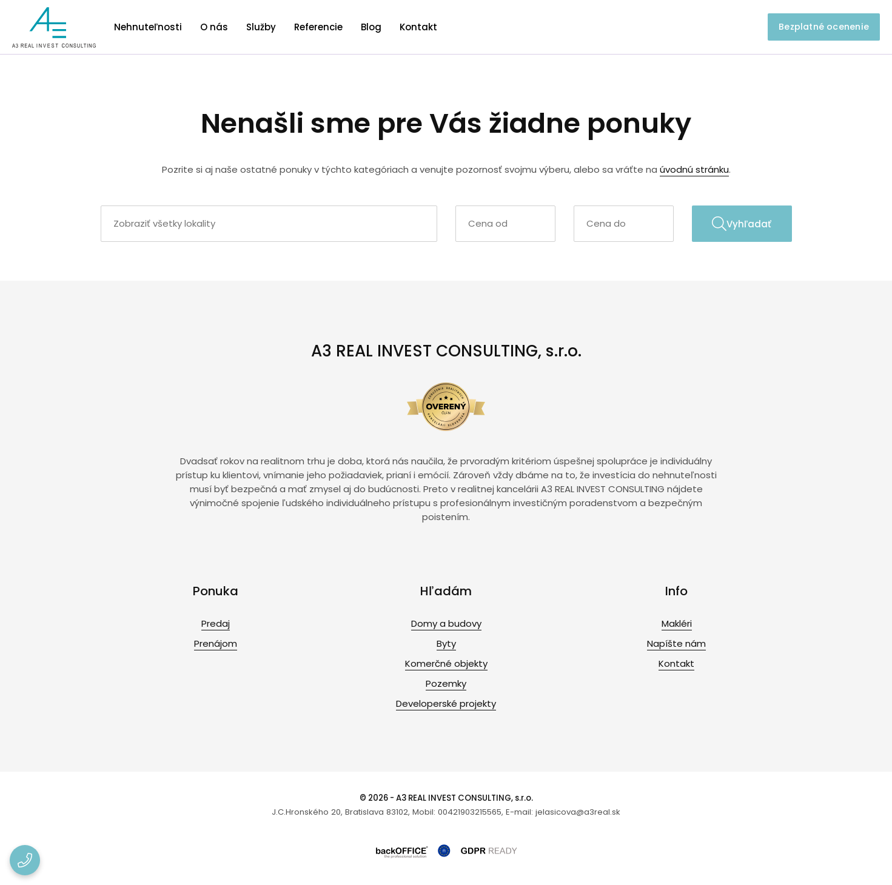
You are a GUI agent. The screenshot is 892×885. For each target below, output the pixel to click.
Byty (446, 643)
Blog (371, 27)
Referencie (318, 27)
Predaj (215, 623)
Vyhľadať (741, 223)
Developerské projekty (446, 703)
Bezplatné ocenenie (824, 27)
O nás (214, 27)
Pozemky (446, 683)
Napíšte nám (676, 643)
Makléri (677, 623)
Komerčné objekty (446, 663)
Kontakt (418, 27)
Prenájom (215, 643)
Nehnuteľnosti (148, 27)
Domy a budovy (446, 623)
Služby (261, 27)
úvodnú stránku (694, 169)
